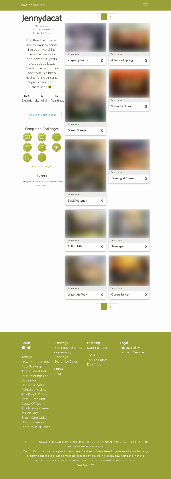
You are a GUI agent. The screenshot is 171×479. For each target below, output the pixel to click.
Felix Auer (82, 465)
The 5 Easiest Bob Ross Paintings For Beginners (34, 375)
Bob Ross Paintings (68, 347)
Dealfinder (95, 364)
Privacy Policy (130, 347)
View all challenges (42, 166)
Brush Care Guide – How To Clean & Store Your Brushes (35, 422)
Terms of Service (132, 352)
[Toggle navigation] (146, 5)
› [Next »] (116, 17)
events (39, 185)
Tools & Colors (97, 360)
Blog (57, 374)
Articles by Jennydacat (42, 114)
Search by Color (65, 361)
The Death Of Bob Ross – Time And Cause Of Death (34, 399)
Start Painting (97, 347)
